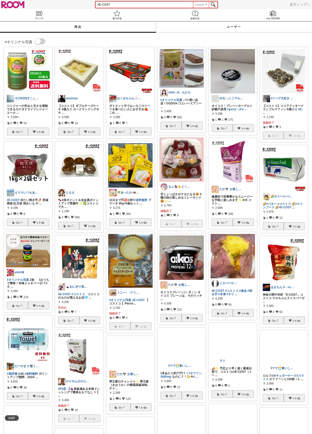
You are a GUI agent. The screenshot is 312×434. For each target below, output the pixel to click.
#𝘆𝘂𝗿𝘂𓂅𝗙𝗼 (235, 109)
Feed (39, 15)
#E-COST (13, 200)
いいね (40, 132)
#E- (300, 109)
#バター (271, 204)
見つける (117, 15)
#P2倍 (62, 389)
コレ (19, 132)
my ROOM (273, 15)
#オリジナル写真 (18, 280)
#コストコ (78, 294)
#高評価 (12, 373)
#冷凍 (222, 294)
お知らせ (195, 15)
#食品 (243, 291)
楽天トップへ (300, 4)
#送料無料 (31, 373)
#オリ (230, 294)
